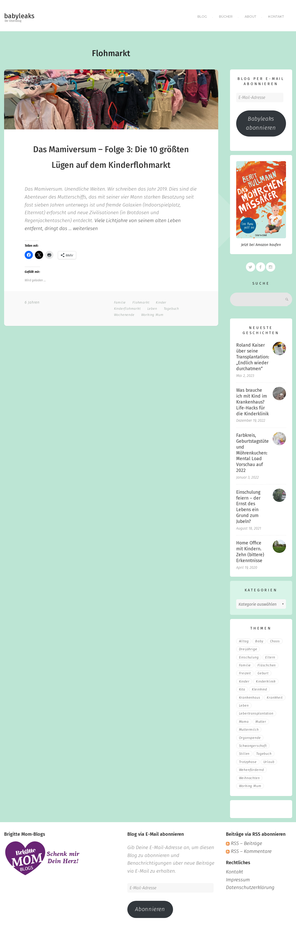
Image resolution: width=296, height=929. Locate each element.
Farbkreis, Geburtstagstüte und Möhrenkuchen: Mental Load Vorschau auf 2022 (252, 451)
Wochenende (124, 313)
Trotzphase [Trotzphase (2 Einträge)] (248, 760)
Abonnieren (150, 908)
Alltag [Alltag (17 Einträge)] (244, 640)
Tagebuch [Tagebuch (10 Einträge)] (263, 753)
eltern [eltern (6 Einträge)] (270, 656)
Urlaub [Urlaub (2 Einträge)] (268, 760)
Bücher (225, 16)
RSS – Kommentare (249, 850)
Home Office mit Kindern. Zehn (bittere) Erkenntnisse (250, 550)
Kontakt (276, 16)
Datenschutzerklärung (250, 886)
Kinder (161, 301)
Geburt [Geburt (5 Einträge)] (263, 672)
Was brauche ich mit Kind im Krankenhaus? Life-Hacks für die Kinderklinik (252, 400)
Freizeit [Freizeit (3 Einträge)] (245, 672)
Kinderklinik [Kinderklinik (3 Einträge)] (266, 680)
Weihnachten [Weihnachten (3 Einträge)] (249, 777)
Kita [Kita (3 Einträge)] (242, 688)
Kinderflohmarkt (127, 307)
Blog (201, 16)
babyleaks (19, 16)
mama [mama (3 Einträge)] (244, 720)
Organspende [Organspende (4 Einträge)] (250, 736)
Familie (120, 301)
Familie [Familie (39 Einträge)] (245, 664)
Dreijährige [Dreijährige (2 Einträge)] (248, 648)
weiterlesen (85, 227)
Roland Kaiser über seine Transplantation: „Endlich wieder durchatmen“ (252, 356)
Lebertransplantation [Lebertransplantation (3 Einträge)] (256, 712)
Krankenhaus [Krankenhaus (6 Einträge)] (249, 696)
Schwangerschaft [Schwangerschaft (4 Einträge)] (253, 744)
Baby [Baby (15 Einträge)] (259, 640)
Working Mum (152, 313)
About (250, 16)
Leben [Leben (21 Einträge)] (244, 704)
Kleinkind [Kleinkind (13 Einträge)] (259, 688)
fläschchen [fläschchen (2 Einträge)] (266, 664)
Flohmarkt (140, 301)
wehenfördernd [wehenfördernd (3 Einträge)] (251, 768)
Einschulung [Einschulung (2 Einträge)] (249, 656)
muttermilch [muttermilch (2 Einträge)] (249, 728)
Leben (152, 307)
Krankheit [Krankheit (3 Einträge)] (274, 696)
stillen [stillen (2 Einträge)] (244, 753)
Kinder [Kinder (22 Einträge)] (244, 680)
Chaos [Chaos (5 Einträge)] (275, 640)
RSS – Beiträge (244, 842)
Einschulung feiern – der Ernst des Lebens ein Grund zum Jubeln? (248, 505)
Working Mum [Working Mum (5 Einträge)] (250, 785)
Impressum (238, 878)
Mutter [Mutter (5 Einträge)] (260, 720)
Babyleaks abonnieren (261, 122)
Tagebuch (171, 307)
